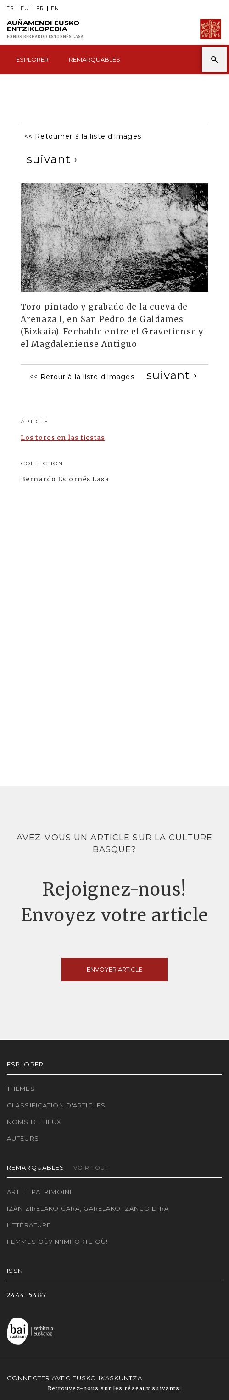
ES (10, 8)
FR (40, 8)
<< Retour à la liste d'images (81, 377)
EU (25, 8)
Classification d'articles (56, 1105)
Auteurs (23, 1138)
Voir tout (91, 1167)
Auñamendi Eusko (45, 29)
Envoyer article (114, 969)
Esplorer (32, 59)
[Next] (52, 159)
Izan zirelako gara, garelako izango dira (88, 1208)
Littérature (29, 1225)
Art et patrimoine (40, 1191)
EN (55, 8)
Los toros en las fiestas (63, 437)
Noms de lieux (34, 1121)
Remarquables (94, 59)
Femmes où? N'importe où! (57, 1241)
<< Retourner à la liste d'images (82, 136)
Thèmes (21, 1088)
